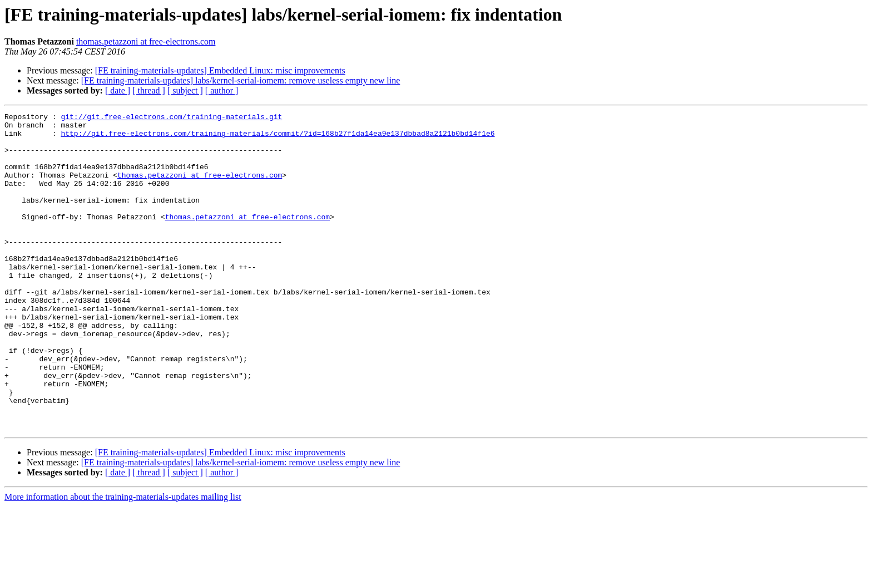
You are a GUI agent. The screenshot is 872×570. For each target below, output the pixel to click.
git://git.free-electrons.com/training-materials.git (171, 118)
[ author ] (222, 90)
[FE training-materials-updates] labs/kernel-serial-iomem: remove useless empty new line (240, 80)
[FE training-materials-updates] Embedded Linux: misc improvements (220, 70)
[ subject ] (185, 90)
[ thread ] (148, 90)
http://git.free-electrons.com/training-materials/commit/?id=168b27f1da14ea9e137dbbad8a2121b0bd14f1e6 (277, 138)
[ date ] (117, 90)
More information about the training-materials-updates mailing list (122, 560)
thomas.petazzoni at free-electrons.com (146, 41)
